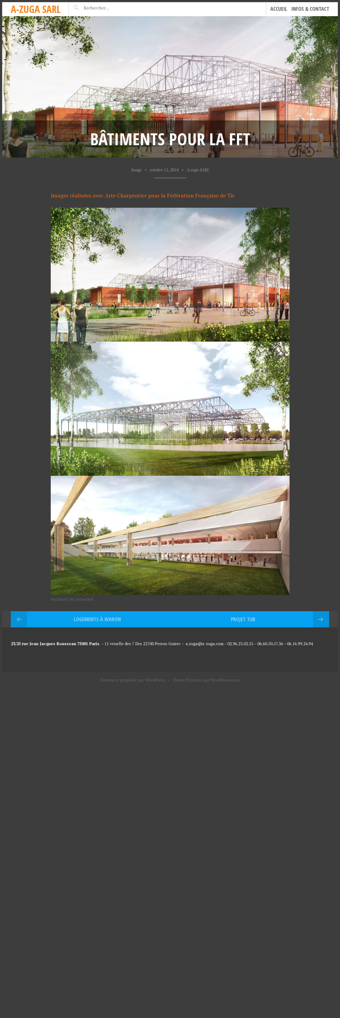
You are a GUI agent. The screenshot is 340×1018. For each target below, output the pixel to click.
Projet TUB (243, 619)
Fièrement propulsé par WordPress (132, 680)
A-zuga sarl (35, 9)
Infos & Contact (310, 8)
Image (136, 169)
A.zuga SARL (198, 169)
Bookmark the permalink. (72, 599)
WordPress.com (225, 680)
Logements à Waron (97, 619)
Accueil (278, 8)
